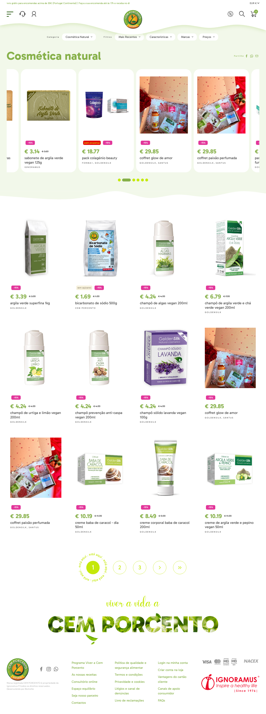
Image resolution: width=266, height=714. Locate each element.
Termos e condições (129, 675)
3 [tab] (133, 180)
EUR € (254, 3)
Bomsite (29, 689)
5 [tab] (142, 180)
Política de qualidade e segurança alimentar (130, 665)
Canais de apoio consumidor (169, 691)
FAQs (161, 700)
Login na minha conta (173, 663)
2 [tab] (129, 180)
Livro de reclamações (129, 700)
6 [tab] (146, 180)
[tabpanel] (161, 120)
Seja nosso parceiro (85, 696)
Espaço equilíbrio (83, 689)
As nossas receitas (84, 675)
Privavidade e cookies (130, 682)
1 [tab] (122, 180)
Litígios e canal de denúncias (127, 691)
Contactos (79, 703)
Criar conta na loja (170, 670)
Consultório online (84, 682)
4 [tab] (138, 180)
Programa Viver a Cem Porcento (87, 665)
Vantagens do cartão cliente (172, 679)
